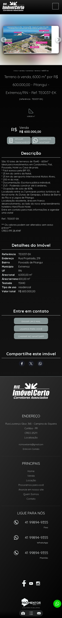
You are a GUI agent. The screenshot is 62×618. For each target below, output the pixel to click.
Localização (31, 437)
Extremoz (29, 71)
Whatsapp (40, 363)
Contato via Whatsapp (45, 140)
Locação (31, 480)
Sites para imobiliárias (31, 608)
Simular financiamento (22, 140)
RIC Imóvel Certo (31, 391)
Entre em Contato (31, 449)
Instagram (38, 583)
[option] (31, 39)
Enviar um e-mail (31, 321)
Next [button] (58, 40)
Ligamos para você (31, 328)
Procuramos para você (31, 484)
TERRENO (37, 71)
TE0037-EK (45, 71)
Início (15, 71)
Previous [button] (3, 40)
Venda (31, 475)
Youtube (31, 583)
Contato (31, 498)
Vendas (22, 71)
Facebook (22, 363)
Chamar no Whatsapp (31, 336)
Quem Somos (31, 494)
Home (31, 471)
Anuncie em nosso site (31, 489)
